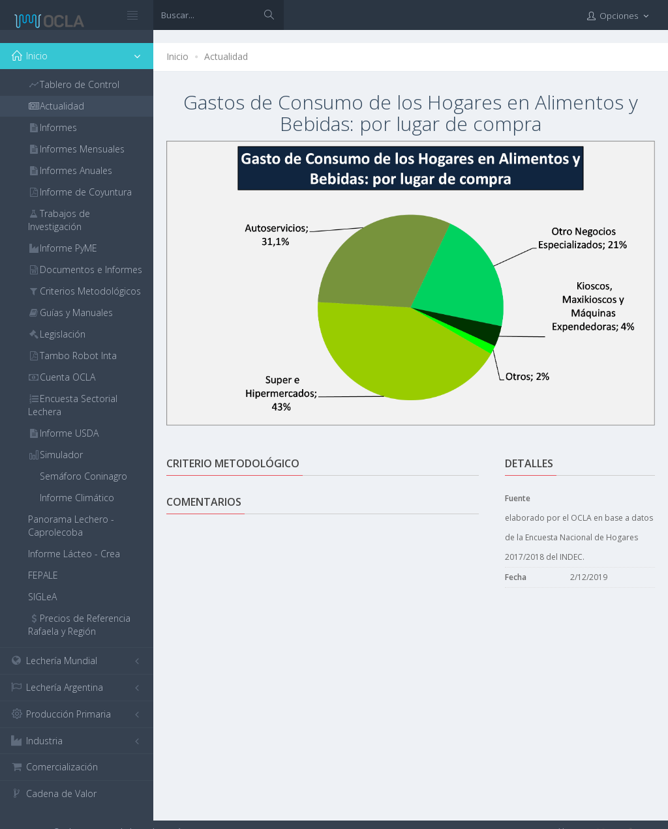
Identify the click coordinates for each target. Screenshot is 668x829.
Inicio (177, 56)
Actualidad (226, 56)
